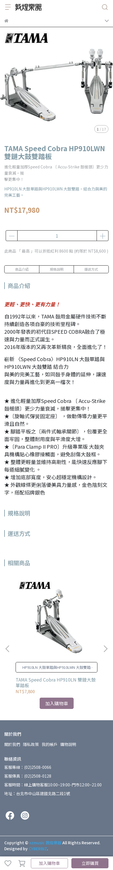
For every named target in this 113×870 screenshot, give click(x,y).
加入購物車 (49, 863)
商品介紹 (22, 269)
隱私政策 (31, 744)
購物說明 (68, 744)
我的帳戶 (49, 744)
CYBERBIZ (38, 848)
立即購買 (90, 863)
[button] (105, 648)
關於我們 (12, 744)
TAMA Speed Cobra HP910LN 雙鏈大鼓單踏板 (56, 682)
